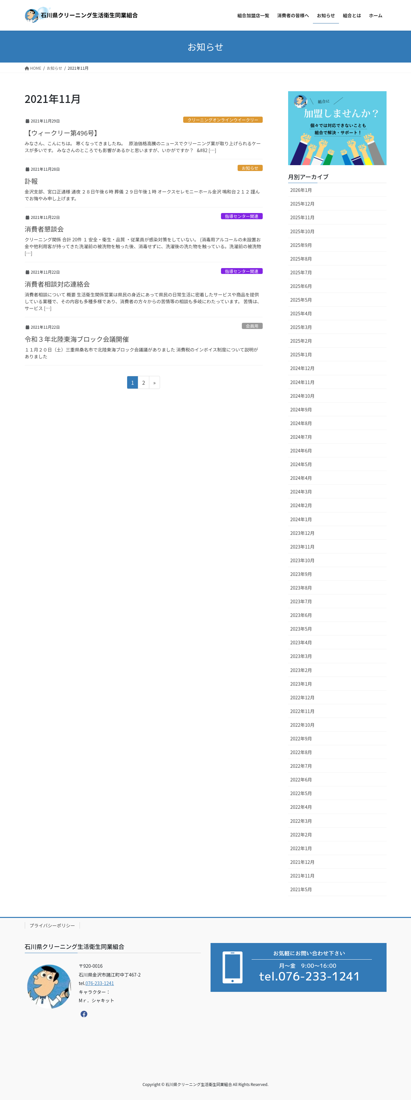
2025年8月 (301, 258)
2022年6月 (301, 779)
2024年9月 (301, 409)
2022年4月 (301, 807)
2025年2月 (301, 340)
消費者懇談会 (44, 229)
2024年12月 (302, 368)
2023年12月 (302, 533)
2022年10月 (302, 724)
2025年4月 (301, 313)
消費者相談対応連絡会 (57, 284)
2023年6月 (301, 615)
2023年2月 (301, 670)
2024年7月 (301, 437)
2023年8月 (301, 587)
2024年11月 (302, 382)
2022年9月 (301, 738)
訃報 (31, 181)
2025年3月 (301, 327)
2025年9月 (301, 245)
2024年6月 (301, 450)
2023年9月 (301, 574)
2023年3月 (301, 656)
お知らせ (250, 168)
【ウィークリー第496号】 (63, 132)
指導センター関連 (241, 216)
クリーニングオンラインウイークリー (222, 120)
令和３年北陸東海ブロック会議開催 (77, 339)
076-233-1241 (99, 983)
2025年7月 (301, 272)
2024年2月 (301, 505)
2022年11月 (302, 711)
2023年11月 (302, 546)
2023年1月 (301, 683)
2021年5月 (301, 889)
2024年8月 (301, 423)
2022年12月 (302, 697)
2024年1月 (301, 519)
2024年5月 (301, 464)
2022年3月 (301, 821)
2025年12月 (302, 203)
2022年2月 (301, 834)
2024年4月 (301, 478)
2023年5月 (301, 628)
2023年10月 (302, 560)
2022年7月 (301, 766)
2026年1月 (301, 190)
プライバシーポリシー (52, 925)
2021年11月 (302, 875)
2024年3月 (301, 491)
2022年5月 (301, 793)
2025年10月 (302, 231)
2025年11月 (302, 217)
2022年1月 (301, 848)
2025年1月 (301, 354)
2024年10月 (302, 396)
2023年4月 (301, 642)
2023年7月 (301, 601)
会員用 (252, 326)
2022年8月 (301, 752)
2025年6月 (301, 286)
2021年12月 (302, 862)
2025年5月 (301, 299)
